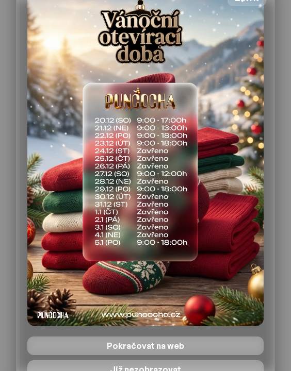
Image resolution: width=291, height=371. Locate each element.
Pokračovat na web (145, 346)
